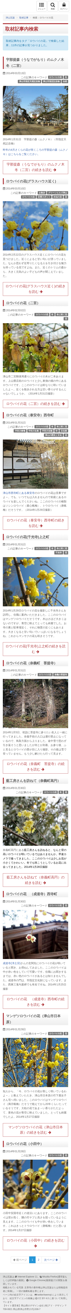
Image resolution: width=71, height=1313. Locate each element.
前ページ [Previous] (20, 1259)
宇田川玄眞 (33, 431)
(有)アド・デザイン (54, 1305)
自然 (65, 81)
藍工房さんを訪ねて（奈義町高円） (33, 781)
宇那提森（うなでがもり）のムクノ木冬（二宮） (35, 63)
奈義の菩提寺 (61, 674)
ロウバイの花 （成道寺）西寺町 (31, 894)
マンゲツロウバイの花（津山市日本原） (33, 1019)
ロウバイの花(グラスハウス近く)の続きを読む (35, 289)
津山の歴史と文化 (53, 435)
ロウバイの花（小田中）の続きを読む (36, 1243)
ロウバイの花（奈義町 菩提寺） (31, 663)
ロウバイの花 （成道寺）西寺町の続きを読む (36, 1002)
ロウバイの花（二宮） (23, 303)
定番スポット (44, 197)
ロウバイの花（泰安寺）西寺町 (30, 415)
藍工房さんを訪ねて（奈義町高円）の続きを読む (36, 880)
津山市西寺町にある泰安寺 (19, 492)
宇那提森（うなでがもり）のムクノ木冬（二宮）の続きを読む (36, 167)
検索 (53, 6)
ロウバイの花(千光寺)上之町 (27, 537)
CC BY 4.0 (43, 1298)
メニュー (42, 6)
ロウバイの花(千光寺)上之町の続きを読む (35, 649)
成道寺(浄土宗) (11, 963)
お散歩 (42, 193)
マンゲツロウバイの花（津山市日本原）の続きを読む (35, 1130)
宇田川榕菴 (20, 431)
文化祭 (64, 431)
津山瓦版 (11, 6)
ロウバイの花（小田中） (25, 1144)
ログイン (64, 6)
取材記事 (23, 17)
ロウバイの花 (55, 77)
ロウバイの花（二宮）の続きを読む (35, 404)
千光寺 (58, 553)
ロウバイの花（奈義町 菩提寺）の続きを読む (36, 766)
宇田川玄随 (47, 431)
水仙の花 (57, 197)
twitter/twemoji (44, 1294)
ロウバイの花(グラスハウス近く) (31, 181)
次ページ (51, 1259)
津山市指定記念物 (51, 81)
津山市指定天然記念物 (29, 81)
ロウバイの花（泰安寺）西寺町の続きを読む (36, 523)
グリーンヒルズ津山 (57, 193)
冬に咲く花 (62, 314)
